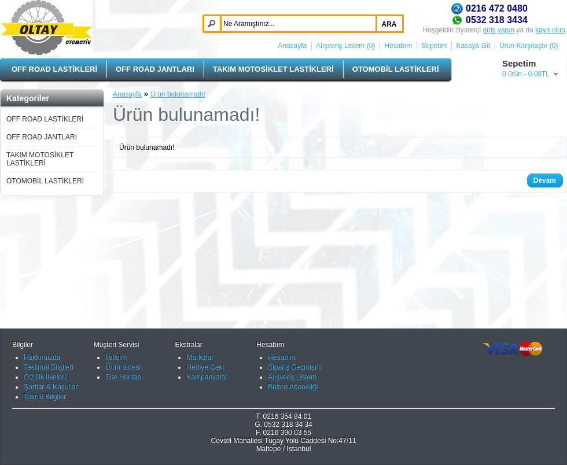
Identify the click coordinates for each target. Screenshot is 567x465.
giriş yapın (499, 30)
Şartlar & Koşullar (51, 387)
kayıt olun (550, 30)
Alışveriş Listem (292, 377)
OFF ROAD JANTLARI (155, 69)
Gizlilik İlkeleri (45, 377)
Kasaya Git (473, 46)
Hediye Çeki (205, 367)
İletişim (116, 357)
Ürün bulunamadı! (177, 94)
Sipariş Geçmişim (295, 367)
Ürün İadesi (123, 367)
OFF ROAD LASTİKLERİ (54, 69)
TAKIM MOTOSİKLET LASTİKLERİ (273, 69)
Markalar (199, 357)
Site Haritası (124, 377)
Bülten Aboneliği (293, 387)
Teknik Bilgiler (45, 397)
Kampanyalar (206, 377)
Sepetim (434, 46)
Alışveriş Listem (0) (345, 46)
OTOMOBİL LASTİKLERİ (395, 69)
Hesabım (398, 46)
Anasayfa (292, 46)
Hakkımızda (42, 357)
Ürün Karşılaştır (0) (528, 46)
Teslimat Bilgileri (48, 367)
